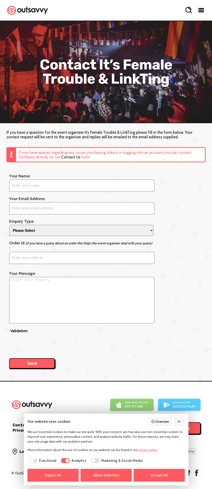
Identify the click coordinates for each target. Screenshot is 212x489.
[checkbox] (41, 460)
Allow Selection (106, 475)
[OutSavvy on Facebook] (197, 473)
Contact (21, 425)
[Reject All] (179, 421)
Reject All (53, 475)
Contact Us (71, 157)
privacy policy (147, 450)
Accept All (159, 475)
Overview (160, 422)
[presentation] (45, 343)
